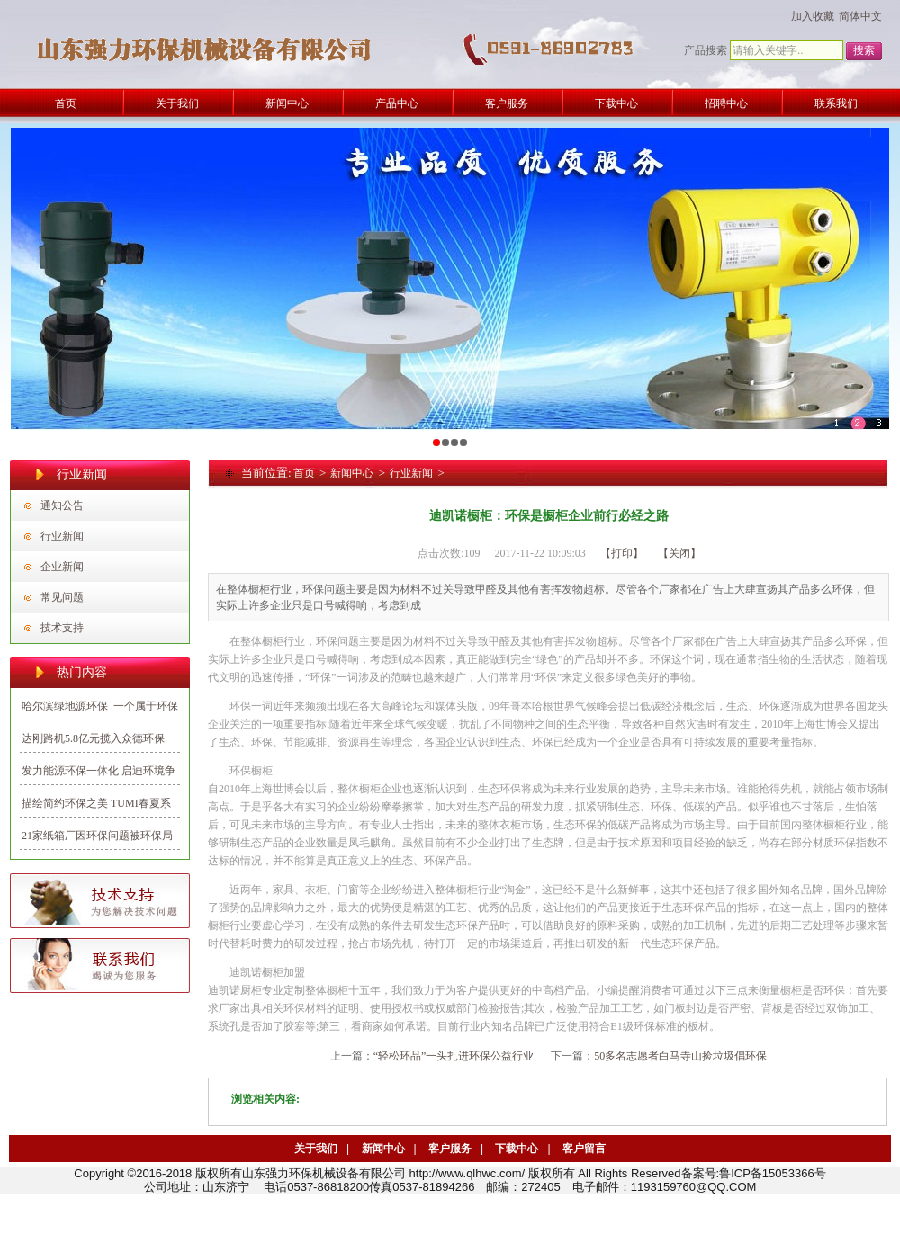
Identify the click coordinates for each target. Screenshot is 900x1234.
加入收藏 (812, 16)
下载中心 (516, 1148)
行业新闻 (62, 536)
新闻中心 (352, 473)
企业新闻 (62, 566)
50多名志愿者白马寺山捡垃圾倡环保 (680, 1056)
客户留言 (584, 1148)
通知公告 (62, 505)
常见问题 (62, 597)
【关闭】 (679, 553)
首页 (304, 473)
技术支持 (62, 627)
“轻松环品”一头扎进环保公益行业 (454, 1056)
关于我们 (316, 1148)
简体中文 (860, 16)
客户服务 (450, 1148)
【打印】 (622, 553)
